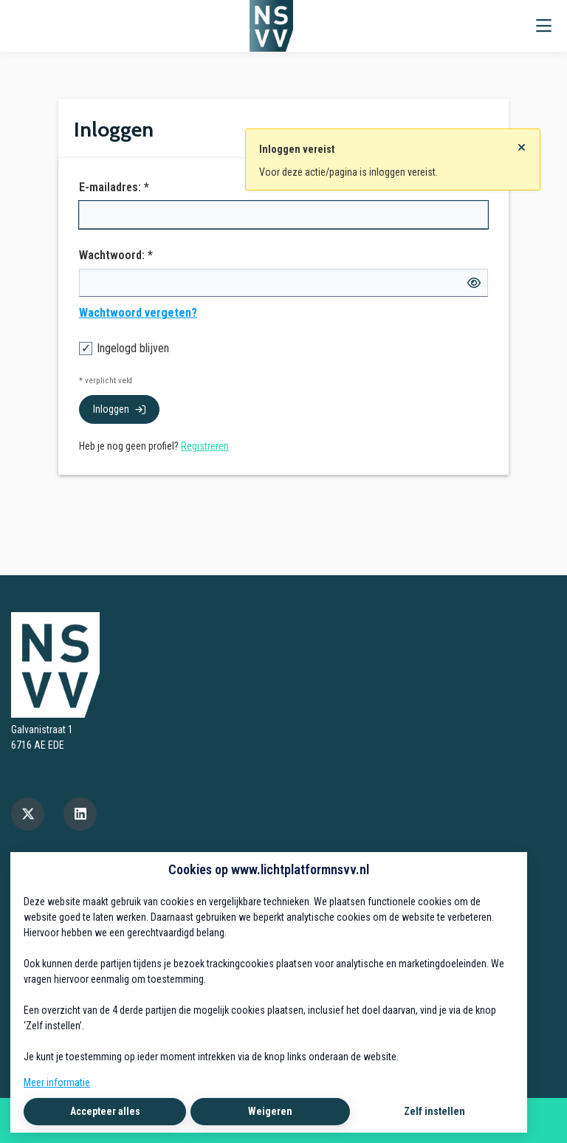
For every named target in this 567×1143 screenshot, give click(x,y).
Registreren (205, 446)
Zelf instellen (434, 1111)
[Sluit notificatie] (521, 143)
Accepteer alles (105, 1111)
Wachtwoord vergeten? (138, 313)
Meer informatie (57, 1082)
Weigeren (270, 1111)
